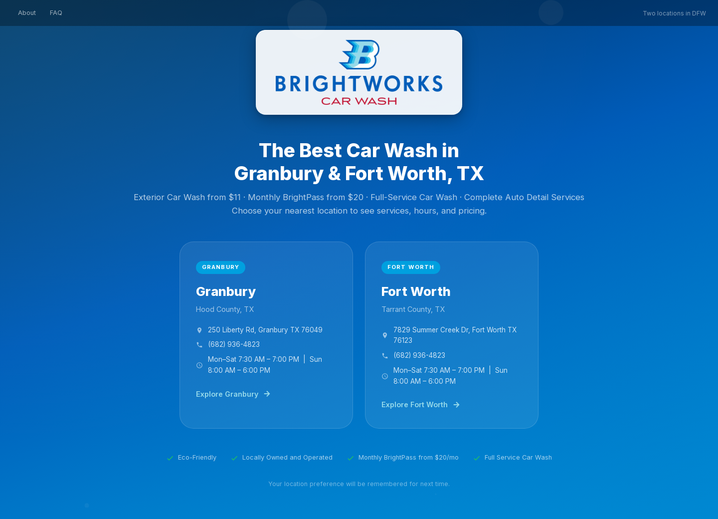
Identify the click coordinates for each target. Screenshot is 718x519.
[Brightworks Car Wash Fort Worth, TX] (451, 335)
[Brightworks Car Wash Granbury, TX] (266, 335)
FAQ (56, 12)
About (27, 12)
